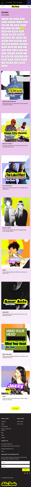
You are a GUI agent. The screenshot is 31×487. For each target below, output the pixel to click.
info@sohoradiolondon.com (7, 448)
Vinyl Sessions (4, 426)
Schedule (3, 421)
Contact (3, 437)
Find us (3, 451)
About (2, 435)
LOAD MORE (15, 408)
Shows (2, 424)
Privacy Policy (20, 421)
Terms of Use (20, 424)
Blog (2, 432)
